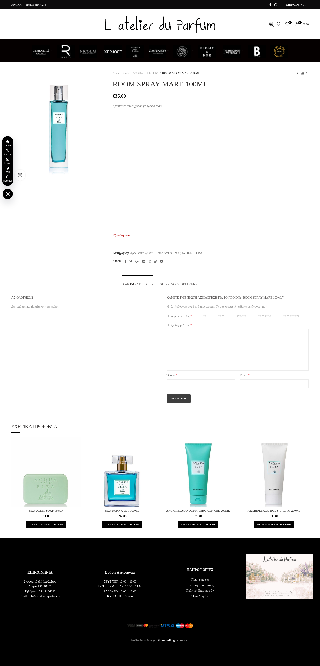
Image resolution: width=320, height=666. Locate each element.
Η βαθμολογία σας (179, 316)
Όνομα (172, 375)
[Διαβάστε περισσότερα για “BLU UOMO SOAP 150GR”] (46, 524)
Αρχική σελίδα (121, 73)
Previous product (297, 73)
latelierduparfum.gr (143, 640)
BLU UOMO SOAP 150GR (46, 510)
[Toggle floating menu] (8, 194)
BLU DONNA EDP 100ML (122, 510)
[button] (274, 524)
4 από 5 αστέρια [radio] (261, 316)
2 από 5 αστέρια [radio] (218, 316)
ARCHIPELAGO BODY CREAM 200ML (274, 510)
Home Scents (163, 253)
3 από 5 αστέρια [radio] (238, 316)
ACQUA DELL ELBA (146, 73)
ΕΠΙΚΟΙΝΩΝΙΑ (295, 4)
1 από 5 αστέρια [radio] (202, 316)
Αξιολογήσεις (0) (137, 284)
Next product (306, 73)
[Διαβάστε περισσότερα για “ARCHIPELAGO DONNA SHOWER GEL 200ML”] (198, 524)
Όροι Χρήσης (200, 596)
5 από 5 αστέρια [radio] (288, 316)
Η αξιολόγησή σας (179, 325)
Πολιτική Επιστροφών (200, 590)
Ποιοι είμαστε (200, 579)
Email (245, 375)
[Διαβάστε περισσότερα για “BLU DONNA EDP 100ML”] (122, 524)
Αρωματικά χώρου (141, 253)
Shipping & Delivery (179, 284)
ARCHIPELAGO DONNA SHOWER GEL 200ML (198, 510)
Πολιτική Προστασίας (200, 585)
